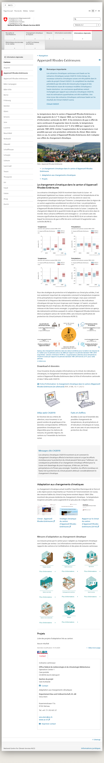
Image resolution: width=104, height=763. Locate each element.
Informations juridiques (90, 748)
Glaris (6, 111)
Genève (7, 106)
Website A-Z (87, 25)
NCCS (9, 5)
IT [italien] (95, 11)
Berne (6, 95)
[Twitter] (41, 652)
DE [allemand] (90, 11)
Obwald (7, 144)
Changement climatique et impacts (34, 34)
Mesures (49, 33)
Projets (44, 179)
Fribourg (7, 100)
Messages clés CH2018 (49, 450)
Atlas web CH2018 (46, 413)
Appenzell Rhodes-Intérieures (16, 78)
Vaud (6, 188)
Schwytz (7, 155)
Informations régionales (83, 34)
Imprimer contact (48, 724)
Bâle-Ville (7, 89)
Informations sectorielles (63, 33)
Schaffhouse (9, 149)
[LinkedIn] (46, 652)
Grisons (7, 117)
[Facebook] (38, 652)
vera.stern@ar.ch (45, 717)
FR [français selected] (93, 11)
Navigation (43, 56)
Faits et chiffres (78, 413)
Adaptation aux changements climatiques (59, 175)
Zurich (6, 204)
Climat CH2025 (53, 104)
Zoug (6, 199)
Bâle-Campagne (10, 84)
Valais (6, 193)
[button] (75, 19)
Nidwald (7, 139)
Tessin (6, 171)
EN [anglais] (99, 11)
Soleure (7, 160)
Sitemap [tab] (97, 739)
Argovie (7, 68)
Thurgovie (8, 177)
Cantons (7, 62)
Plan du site (18, 11)
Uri (5, 182)
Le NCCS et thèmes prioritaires (32, 43)
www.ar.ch (43, 720)
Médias (25, 11)
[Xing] (43, 652)
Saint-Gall (8, 166)
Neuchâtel (8, 133)
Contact (31, 11)
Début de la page (94, 648)
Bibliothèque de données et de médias (14, 43)
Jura (5, 122)
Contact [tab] (42, 656)
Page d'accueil (8, 11)
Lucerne (7, 128)
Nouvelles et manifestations (11, 34)
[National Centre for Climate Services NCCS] (35, 21)
